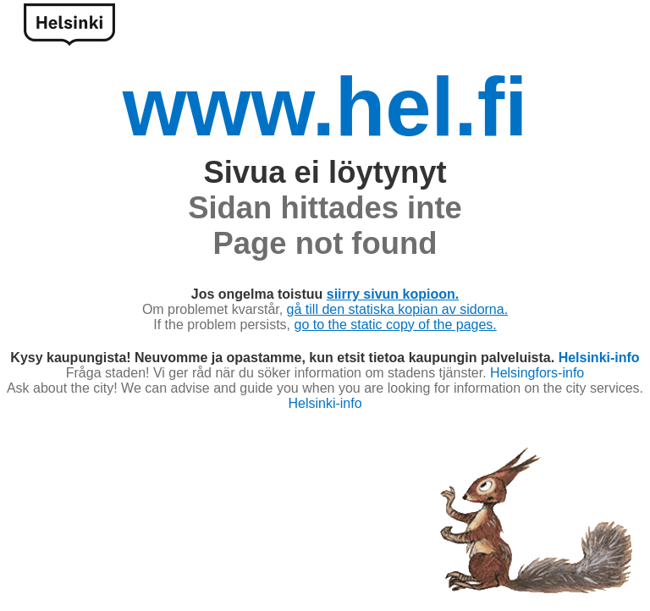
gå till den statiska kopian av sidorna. (397, 309)
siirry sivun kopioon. (393, 294)
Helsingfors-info (537, 373)
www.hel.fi (325, 107)
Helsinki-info (599, 357)
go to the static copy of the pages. (396, 324)
